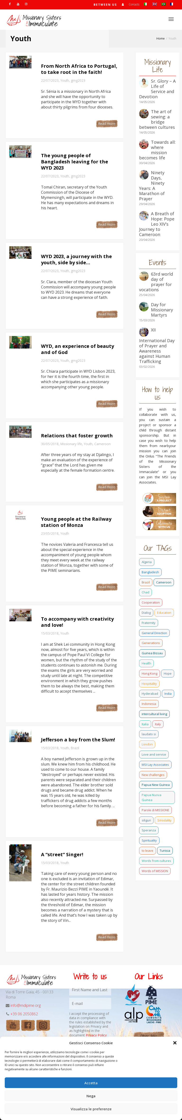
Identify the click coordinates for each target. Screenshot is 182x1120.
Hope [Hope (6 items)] (168, 673)
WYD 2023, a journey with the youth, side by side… (76, 259)
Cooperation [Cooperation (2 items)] (151, 602)
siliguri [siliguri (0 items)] (146, 820)
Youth (64, 80)
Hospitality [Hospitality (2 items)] (149, 683)
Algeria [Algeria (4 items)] (147, 562)
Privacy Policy (96, 1035)
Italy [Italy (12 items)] (158, 724)
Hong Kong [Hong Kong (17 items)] (149, 673)
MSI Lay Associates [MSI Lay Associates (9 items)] (155, 764)
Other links (148, 1036)
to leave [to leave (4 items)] (147, 850)
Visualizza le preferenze (91, 1109)
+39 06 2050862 (24, 1014)
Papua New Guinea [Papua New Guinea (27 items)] (156, 785)
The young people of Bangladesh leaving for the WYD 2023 (74, 161)
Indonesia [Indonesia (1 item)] (149, 704)
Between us (105, 5)
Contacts (134, 4)
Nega (91, 1095)
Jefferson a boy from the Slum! (78, 739)
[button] (175, 1042)
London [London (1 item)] (147, 744)
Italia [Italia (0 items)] (145, 724)
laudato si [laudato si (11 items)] (149, 734)
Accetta (91, 1082)
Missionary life (71, 444)
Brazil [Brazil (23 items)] (146, 582)
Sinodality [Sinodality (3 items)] (164, 820)
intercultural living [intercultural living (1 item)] (154, 714)
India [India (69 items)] (168, 693)
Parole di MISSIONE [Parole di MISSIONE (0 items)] (155, 810)
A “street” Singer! (62, 854)
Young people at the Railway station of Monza (76, 522)
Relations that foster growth (77, 435)
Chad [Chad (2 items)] (145, 592)
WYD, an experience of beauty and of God (77, 349)
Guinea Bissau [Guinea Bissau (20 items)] (152, 653)
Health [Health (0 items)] (146, 663)
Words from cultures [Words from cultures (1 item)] (156, 861)
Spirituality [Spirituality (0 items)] (149, 840)
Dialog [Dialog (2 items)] (146, 612)
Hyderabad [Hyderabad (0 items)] (150, 693)
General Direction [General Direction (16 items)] (154, 633)
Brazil (75, 748)
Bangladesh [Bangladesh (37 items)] (150, 572)
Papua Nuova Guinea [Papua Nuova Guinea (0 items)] (151, 797)
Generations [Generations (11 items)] (151, 643)
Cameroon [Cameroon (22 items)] (163, 582)
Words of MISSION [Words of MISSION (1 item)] (155, 871)
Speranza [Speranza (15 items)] (149, 830)
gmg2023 (78, 80)
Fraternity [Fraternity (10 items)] (148, 623)
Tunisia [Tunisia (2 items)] (165, 850)
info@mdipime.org (25, 1005)
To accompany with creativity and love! (77, 622)
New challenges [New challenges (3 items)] (153, 775)
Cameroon (102, 444)
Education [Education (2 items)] (164, 612)
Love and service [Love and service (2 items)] (154, 754)
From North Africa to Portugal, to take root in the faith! (79, 69)
